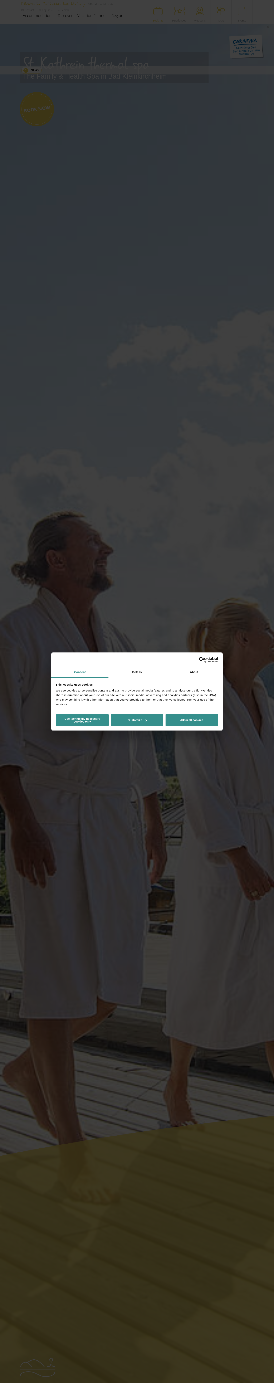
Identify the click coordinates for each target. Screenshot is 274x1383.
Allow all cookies (191, 720)
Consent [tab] (80, 672)
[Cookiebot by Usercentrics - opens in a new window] (201, 660)
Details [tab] (137, 672)
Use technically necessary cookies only (82, 720)
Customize (137, 720)
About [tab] (194, 672)
